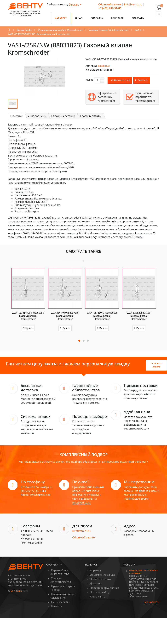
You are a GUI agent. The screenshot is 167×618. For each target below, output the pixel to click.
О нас (78, 18)
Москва (74, 4)
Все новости (151, 602)
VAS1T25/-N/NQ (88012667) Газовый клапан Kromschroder (102, 315)
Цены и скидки (60, 602)
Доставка (96, 18)
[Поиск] (158, 14)
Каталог (61, 18)
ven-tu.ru (16, 591)
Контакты (117, 18)
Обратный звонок (109, 4)
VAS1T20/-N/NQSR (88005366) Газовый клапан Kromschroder (28, 315)
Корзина (95, 570)
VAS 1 (138, 30)
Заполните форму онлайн (140, 487)
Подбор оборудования (104, 588)
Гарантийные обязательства (59, 572)
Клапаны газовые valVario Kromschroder (60, 30)
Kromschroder (24, 30)
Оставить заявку (156, 365)
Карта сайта (97, 596)
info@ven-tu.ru (133, 4)
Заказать (138, 18)
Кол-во (89, 79)
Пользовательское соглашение (62, 595)
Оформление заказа (102, 574)
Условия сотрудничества (60, 580)
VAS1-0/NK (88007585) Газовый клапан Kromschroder (139, 315)
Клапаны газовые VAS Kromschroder (108, 30)
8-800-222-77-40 (36, 489)
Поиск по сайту (99, 592)
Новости (56, 606)
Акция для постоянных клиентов (143, 571)
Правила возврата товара (62, 588)
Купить (28, 328)
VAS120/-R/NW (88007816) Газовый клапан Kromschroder (65, 315)
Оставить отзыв (100, 579)
